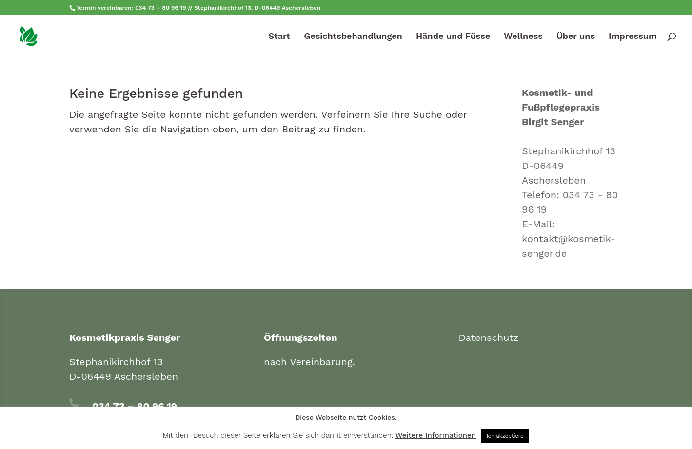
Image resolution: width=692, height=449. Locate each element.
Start (279, 37)
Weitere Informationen (435, 435)
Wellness (523, 37)
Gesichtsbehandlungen (353, 37)
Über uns (575, 37)
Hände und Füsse (453, 37)
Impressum (633, 37)
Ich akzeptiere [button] (505, 436)
